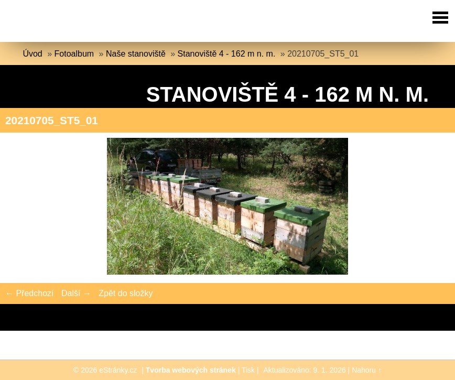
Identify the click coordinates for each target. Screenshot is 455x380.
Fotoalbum (74, 53)
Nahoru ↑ (367, 370)
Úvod (32, 53)
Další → (76, 293)
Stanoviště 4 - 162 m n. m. (227, 53)
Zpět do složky (126, 293)
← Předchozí (29, 293)
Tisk (248, 370)
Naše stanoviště (136, 53)
